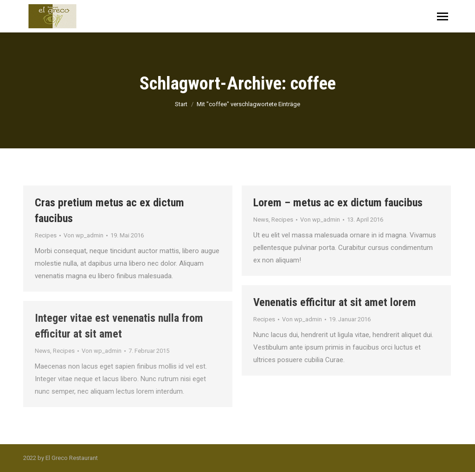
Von (83, 235)
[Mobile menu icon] (442, 16)
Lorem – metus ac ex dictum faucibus (338, 202)
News (261, 219)
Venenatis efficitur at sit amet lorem (334, 302)
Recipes (46, 235)
